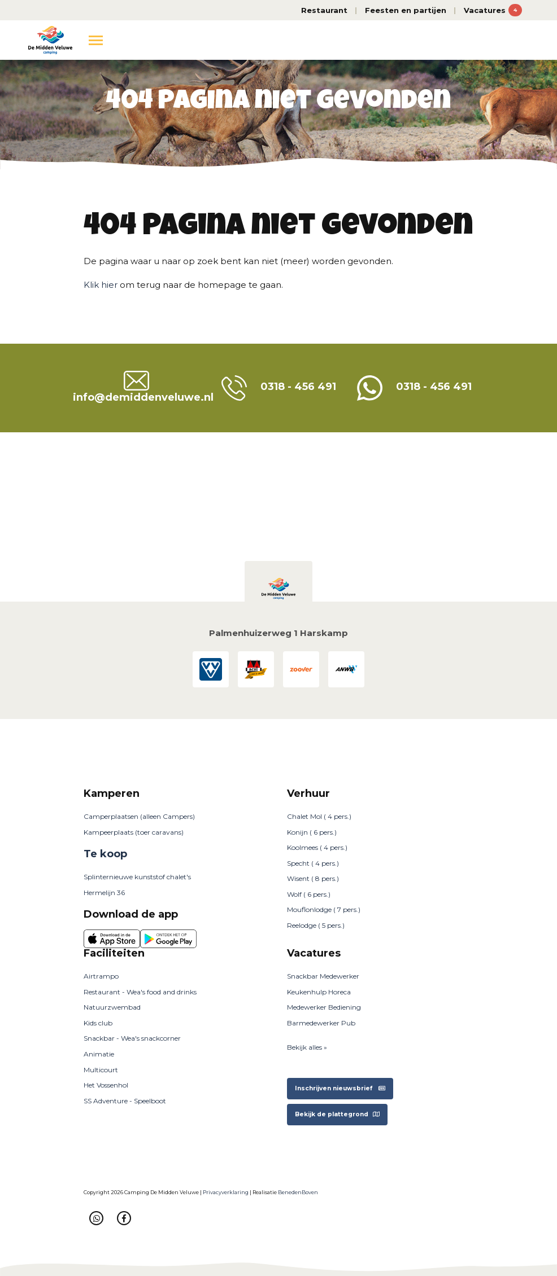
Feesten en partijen (405, 10)
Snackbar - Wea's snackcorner (132, 1038)
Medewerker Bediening (324, 1007)
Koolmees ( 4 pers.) (317, 847)
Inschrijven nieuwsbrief (340, 1088)
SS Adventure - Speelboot (125, 1101)
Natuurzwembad (112, 1007)
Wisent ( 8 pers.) (313, 878)
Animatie (99, 1054)
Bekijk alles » (307, 1047)
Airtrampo (101, 976)
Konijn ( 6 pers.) (312, 832)
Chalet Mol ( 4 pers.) (319, 816)
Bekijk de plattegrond (337, 1114)
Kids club (98, 1023)
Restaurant (324, 10)
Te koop (105, 854)
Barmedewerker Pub (321, 1023)
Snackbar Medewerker (323, 976)
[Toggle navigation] (95, 40)
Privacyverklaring (226, 1192)
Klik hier (101, 284)
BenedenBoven (298, 1192)
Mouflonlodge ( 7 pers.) (323, 909)
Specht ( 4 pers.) (313, 863)
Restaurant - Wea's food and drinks (140, 992)
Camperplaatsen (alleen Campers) (139, 816)
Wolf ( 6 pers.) (308, 894)
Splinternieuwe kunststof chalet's (137, 876)
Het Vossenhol (106, 1085)
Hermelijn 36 (104, 892)
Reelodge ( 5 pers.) (316, 925)
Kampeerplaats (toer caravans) (134, 832)
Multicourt (101, 1069)
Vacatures (493, 10)
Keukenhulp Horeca (319, 992)
